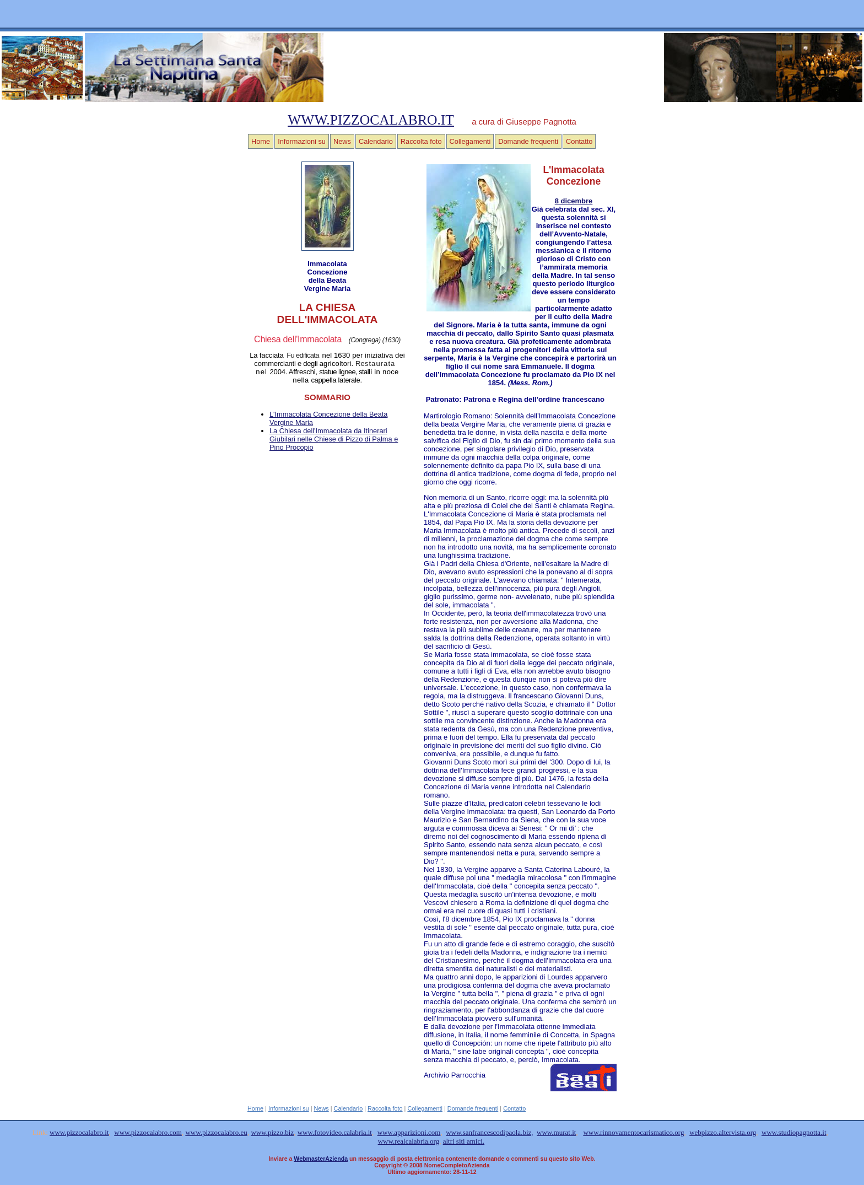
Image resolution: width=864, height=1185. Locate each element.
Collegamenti (470, 141)
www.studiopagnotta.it (794, 1132)
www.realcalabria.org (409, 1141)
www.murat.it (556, 1132)
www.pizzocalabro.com (148, 1132)
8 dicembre (574, 201)
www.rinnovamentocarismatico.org (633, 1132)
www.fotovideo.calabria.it (335, 1132)
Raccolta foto (421, 141)
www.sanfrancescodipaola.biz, (489, 1132)
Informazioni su (302, 141)
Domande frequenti (528, 141)
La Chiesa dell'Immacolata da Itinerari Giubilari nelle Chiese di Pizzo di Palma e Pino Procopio (333, 439)
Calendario (376, 141)
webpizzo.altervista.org (722, 1132)
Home (260, 141)
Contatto (579, 141)
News (342, 141)
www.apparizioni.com (409, 1132)
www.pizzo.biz (272, 1132)
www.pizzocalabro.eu (216, 1132)
